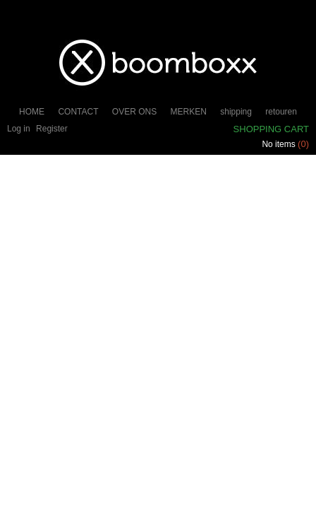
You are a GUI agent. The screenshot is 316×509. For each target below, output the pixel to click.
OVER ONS (134, 112)
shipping (236, 112)
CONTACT (78, 112)
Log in (18, 129)
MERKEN (189, 112)
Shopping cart (271, 129)
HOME (31, 112)
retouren (281, 112)
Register (52, 129)
